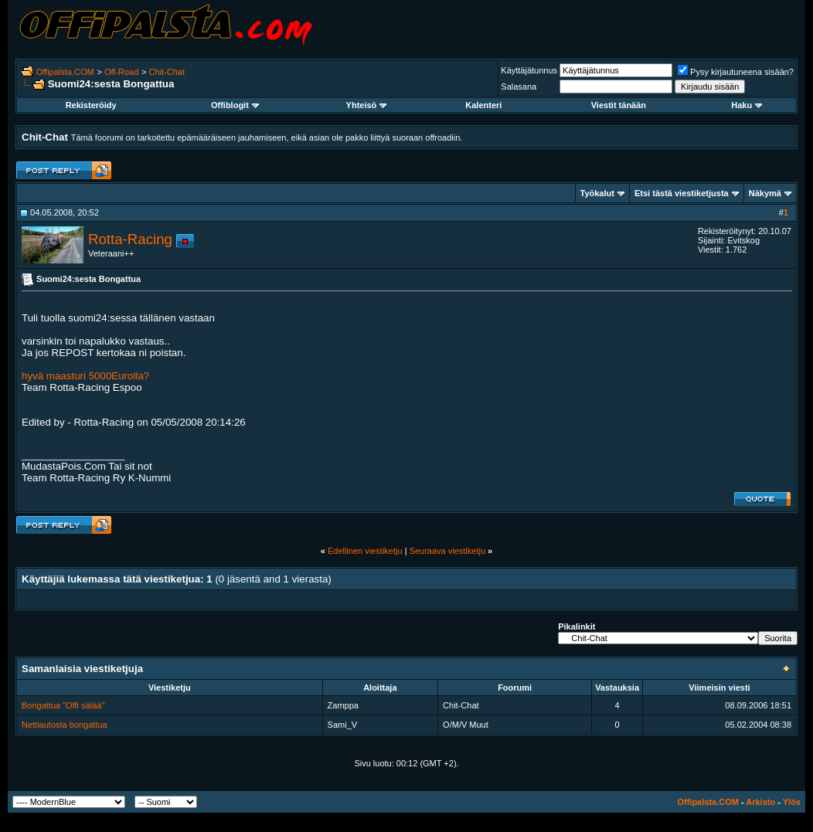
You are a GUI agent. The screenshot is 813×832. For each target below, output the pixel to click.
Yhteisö (366, 105)
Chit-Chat (167, 71)
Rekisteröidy (91, 105)
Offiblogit (235, 105)
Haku (746, 105)
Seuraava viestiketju (447, 550)
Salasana (518, 86)
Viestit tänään (618, 105)
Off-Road (121, 71)
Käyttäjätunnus (529, 70)
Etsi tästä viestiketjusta (681, 193)
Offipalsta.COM (65, 71)
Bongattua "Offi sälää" (63, 705)
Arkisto (760, 802)
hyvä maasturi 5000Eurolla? (85, 376)
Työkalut (597, 193)
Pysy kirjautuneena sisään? (736, 71)
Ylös (792, 802)
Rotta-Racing (130, 239)
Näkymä (765, 193)
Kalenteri (483, 105)
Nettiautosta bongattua (64, 724)
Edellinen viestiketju (365, 550)
